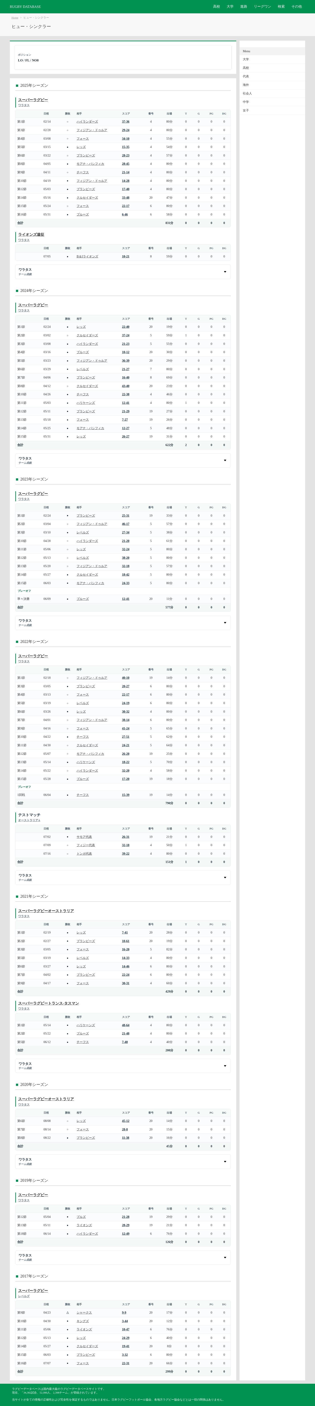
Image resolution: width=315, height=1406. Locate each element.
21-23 (126, 343)
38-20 (126, 557)
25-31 (126, 515)
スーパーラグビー (33, 100)
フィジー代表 (86, 845)
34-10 (126, 138)
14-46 (126, 966)
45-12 (126, 1121)
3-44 (125, 1321)
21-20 (126, 541)
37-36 (126, 121)
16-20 (126, 949)
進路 (243, 6)
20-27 (126, 686)
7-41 (125, 932)
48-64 (126, 1025)
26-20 (126, 753)
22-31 (126, 1363)
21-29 (126, 411)
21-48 (126, 1033)
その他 (296, 6)
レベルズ (83, 369)
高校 (216, 6)
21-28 (126, 1217)
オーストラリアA (29, 820)
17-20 (126, 779)
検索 (281, 6)
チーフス (83, 172)
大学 (230, 6)
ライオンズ (84, 1225)
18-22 (126, 762)
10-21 (126, 256)
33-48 (126, 197)
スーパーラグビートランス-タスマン (48, 1003)
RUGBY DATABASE (25, 7)
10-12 (126, 352)
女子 (246, 110)
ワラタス (24, 105)
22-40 (126, 326)
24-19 (126, 703)
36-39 (126, 360)
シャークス (84, 1312)
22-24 (126, 974)
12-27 (126, 428)
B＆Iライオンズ (87, 256)
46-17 (126, 524)
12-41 (126, 402)
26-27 (126, 436)
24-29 (126, 1338)
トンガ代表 (84, 853)
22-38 (126, 394)
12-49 (126, 1233)
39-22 (126, 853)
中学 (246, 102)
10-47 (126, 1329)
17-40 (126, 189)
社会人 (247, 93)
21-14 (126, 172)
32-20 (126, 770)
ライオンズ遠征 (31, 235)
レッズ (81, 147)
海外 (246, 85)
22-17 (126, 206)
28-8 (125, 1129)
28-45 (126, 163)
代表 (246, 76)
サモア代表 (84, 836)
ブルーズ (83, 214)
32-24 (126, 549)
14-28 (126, 180)
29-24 (126, 130)
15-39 (126, 795)
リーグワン (262, 6)
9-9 (124, 1312)
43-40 (126, 386)
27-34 (126, 532)
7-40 (125, 1042)
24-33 (126, 583)
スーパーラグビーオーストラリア (46, 911)
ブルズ (81, 1217)
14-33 (126, 958)
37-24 (126, 335)
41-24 (126, 728)
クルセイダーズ (87, 197)
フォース (83, 138)
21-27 (126, 369)
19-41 (126, 1346)
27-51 (126, 736)
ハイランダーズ (87, 121)
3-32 (125, 1354)
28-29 (126, 1225)
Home (15, 17)
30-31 (126, 983)
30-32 (126, 711)
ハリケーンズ (86, 402)
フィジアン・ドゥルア (92, 130)
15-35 (126, 147)
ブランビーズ (86, 155)
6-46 (125, 214)
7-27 (125, 419)
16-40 (126, 377)
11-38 (125, 1137)
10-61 (126, 941)
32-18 (126, 566)
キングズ (83, 1321)
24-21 (126, 745)
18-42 (126, 574)
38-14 (126, 720)
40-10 (126, 677)
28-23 (126, 155)
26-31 (126, 836)
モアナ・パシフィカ (90, 163)
